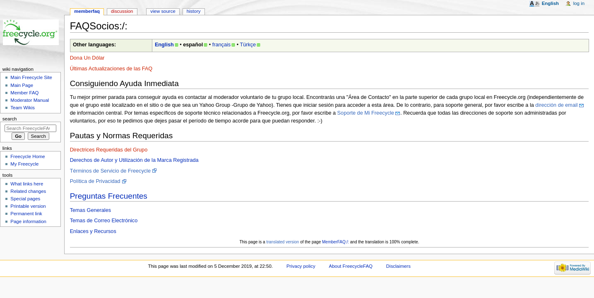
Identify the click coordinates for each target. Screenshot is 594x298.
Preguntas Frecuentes (108, 196)
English (164, 45)
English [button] (550, 3)
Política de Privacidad (95, 181)
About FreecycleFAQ (351, 266)
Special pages (25, 198)
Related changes (28, 191)
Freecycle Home (27, 156)
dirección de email (556, 105)
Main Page (21, 85)
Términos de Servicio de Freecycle (110, 171)
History (194, 11)
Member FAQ (24, 92)
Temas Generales (90, 210)
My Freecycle (24, 163)
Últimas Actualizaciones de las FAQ (111, 69)
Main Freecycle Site (31, 77)
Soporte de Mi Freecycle (365, 113)
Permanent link (26, 213)
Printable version (28, 206)
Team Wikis (22, 107)
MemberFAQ (87, 11)
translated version (282, 242)
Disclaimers (398, 266)
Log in (578, 3)
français (221, 45)
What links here (26, 183)
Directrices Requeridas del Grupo (109, 150)
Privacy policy (300, 266)
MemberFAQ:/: (335, 242)
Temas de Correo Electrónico (104, 220)
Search (9, 118)
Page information (28, 221)
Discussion (122, 11)
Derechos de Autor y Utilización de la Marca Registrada (134, 160)
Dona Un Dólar (87, 58)
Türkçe (248, 45)
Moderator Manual (29, 100)
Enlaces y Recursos (93, 231)
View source (162, 11)
